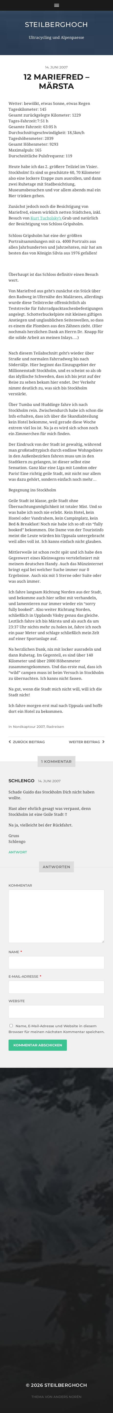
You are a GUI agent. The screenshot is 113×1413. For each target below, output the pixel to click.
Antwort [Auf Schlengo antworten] (18, 852)
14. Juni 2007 (49, 781)
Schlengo (21, 780)
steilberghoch (56, 24)
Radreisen (55, 726)
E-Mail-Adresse (25, 976)
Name (15, 952)
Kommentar (20, 885)
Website (17, 1001)
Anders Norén (67, 1397)
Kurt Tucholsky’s (46, 218)
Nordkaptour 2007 (29, 726)
